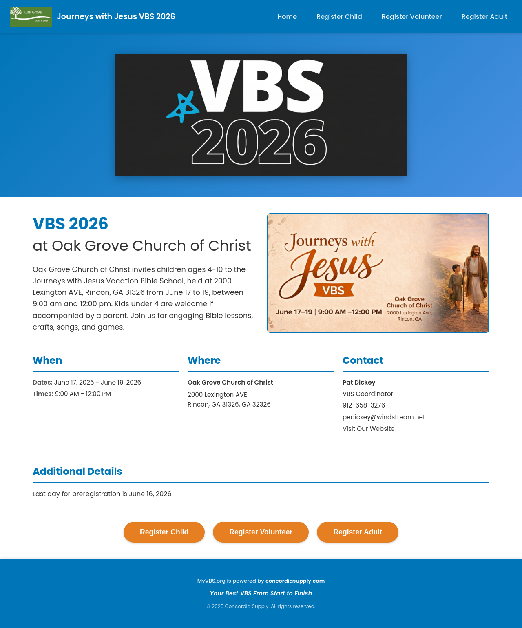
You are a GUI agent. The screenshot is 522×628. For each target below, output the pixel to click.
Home (287, 16)
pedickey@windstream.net (384, 417)
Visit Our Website (369, 428)
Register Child (339, 16)
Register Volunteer (412, 16)
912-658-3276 (364, 405)
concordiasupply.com (295, 581)
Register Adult (484, 16)
